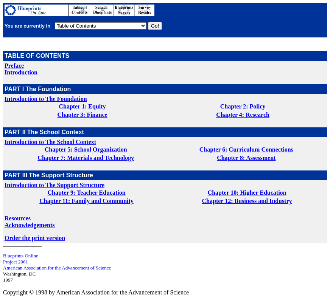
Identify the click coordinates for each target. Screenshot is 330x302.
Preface (14, 65)
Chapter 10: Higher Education (247, 192)
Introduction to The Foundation (46, 99)
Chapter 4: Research (242, 115)
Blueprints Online (20, 256)
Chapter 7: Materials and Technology (85, 158)
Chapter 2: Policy (243, 106)
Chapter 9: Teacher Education (87, 192)
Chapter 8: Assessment (246, 158)
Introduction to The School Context (50, 142)
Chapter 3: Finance (82, 115)
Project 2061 (15, 262)
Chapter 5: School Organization (86, 149)
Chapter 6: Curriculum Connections (246, 149)
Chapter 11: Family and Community (86, 201)
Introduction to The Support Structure (54, 185)
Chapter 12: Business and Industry (247, 201)
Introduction (21, 72)
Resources (18, 218)
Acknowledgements (29, 225)
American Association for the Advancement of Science (57, 268)
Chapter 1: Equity (82, 106)
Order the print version (35, 238)
